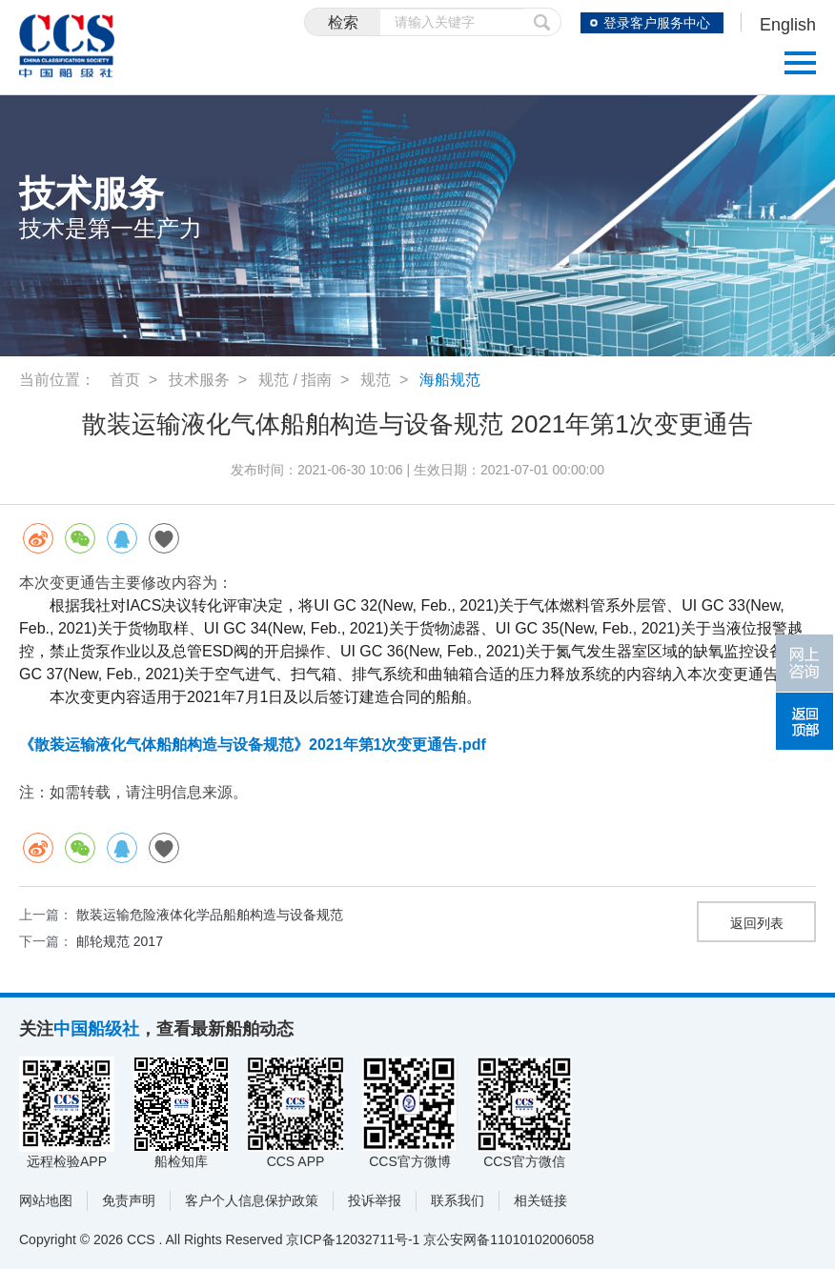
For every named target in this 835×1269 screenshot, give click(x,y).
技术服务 (199, 380)
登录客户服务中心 (656, 22)
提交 (542, 22)
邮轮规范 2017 (119, 941)
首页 (125, 380)
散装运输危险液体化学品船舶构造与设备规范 (209, 914)
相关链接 (540, 1200)
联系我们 (457, 1200)
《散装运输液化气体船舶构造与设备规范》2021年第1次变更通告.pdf (252, 744)
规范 (375, 380)
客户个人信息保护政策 (251, 1200)
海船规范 (449, 380)
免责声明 (128, 1200)
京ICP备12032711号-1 (352, 1239)
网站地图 (45, 1200)
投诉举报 (374, 1200)
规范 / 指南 (295, 380)
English (788, 24)
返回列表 (757, 923)
